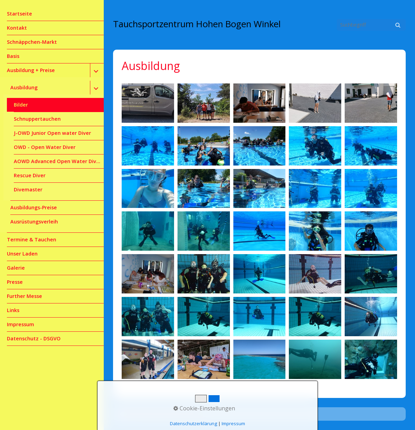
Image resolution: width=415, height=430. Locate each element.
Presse (15, 282)
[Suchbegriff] (371, 25)
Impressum (20, 324)
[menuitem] (52, 14)
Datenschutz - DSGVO (34, 338)
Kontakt (17, 27)
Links (13, 310)
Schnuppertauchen (37, 119)
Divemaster (28, 189)
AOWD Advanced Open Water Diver (57, 161)
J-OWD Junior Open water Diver (52, 133)
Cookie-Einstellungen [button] (204, 408)
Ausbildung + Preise (31, 70)
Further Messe (24, 296)
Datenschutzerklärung (193, 423)
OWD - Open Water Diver (44, 147)
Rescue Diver (29, 175)
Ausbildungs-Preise (33, 207)
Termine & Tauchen (31, 239)
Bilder (21, 104)
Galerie (16, 267)
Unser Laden (22, 253)
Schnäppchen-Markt (32, 42)
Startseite (19, 13)
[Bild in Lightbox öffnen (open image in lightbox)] (148, 103)
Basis (13, 56)
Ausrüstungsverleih (34, 221)
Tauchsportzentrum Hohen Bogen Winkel (197, 24)
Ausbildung (24, 87)
